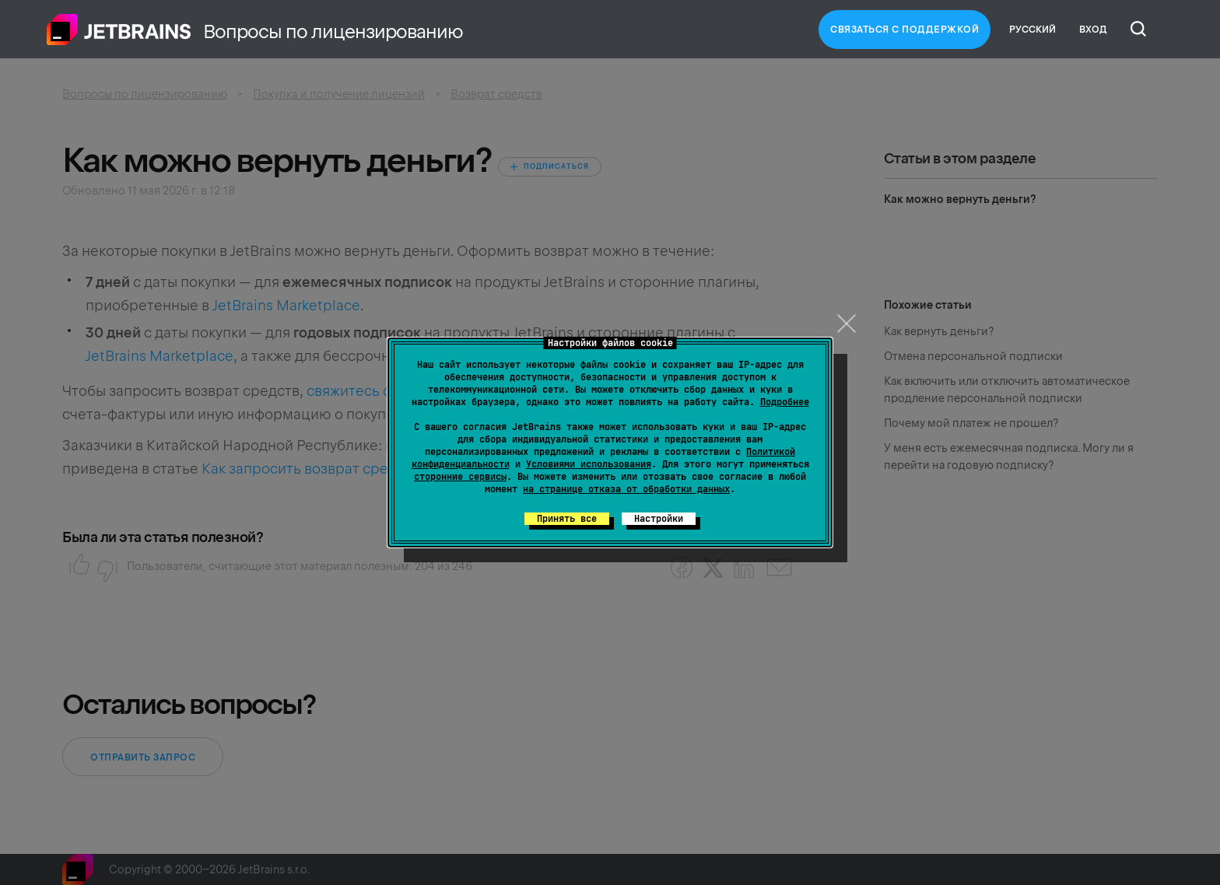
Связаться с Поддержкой (904, 29)
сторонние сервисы (460, 476)
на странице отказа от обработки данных (626, 489)
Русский (1032, 29)
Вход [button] (1093, 29)
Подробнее (784, 402)
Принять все (567, 518)
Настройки (658, 518)
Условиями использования (588, 464)
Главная (119, 29)
